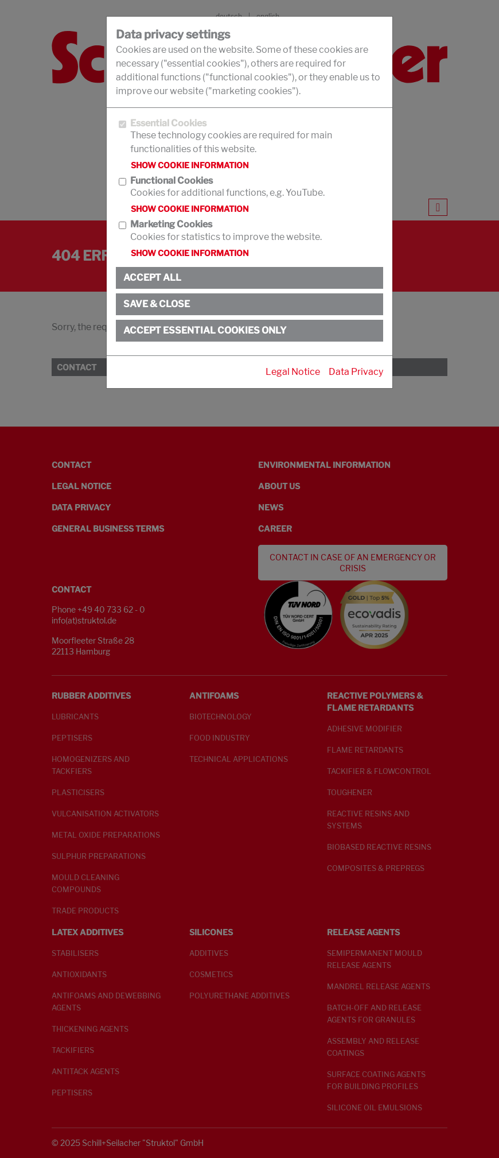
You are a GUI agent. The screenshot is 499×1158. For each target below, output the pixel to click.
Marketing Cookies (171, 224)
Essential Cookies (168, 123)
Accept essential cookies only (204, 330)
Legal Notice (293, 371)
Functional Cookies (171, 180)
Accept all (152, 277)
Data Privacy (356, 371)
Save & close (156, 304)
